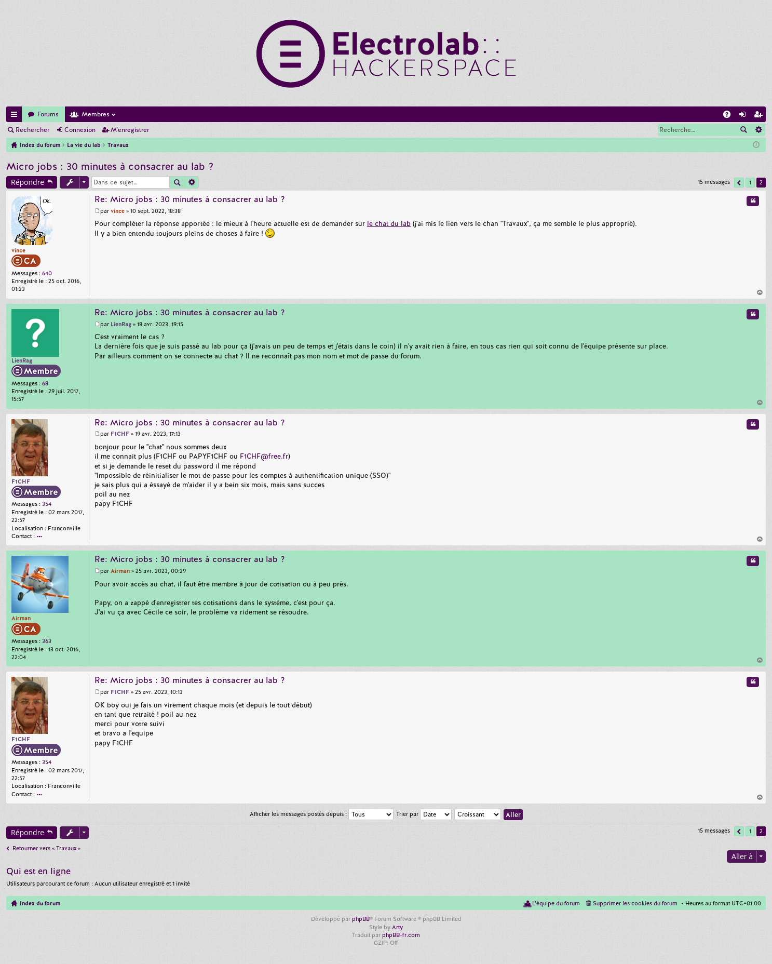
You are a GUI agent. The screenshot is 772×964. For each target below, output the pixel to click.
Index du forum (40, 903)
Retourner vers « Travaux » (46, 848)
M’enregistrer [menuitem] (760, 116)
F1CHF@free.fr (264, 456)
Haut (760, 292)
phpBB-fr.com (401, 935)
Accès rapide (16, 116)
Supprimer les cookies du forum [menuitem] (635, 903)
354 (46, 503)
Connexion (80, 130)
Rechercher (32, 130)
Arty (397, 927)
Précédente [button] (739, 183)
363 (46, 641)
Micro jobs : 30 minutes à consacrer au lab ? (109, 166)
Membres (96, 114)
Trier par (424, 814)
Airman (21, 618)
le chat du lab (389, 223)
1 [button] (750, 182)
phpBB (361, 918)
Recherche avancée (758, 130)
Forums (48, 114)
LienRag (21, 360)
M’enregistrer (130, 130)
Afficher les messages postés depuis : (322, 814)
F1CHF (20, 481)
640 (47, 273)
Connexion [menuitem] (744, 116)
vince (18, 250)
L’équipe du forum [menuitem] (556, 903)
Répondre (27, 182)
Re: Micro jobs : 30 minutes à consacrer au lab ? (189, 199)
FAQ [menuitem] (730, 116)
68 (45, 383)
